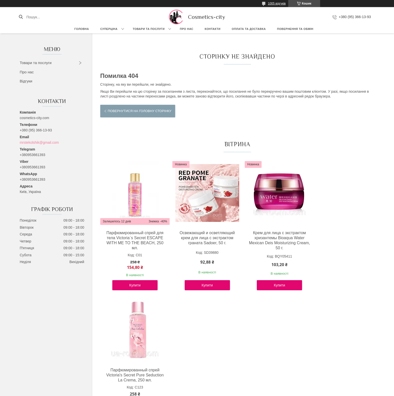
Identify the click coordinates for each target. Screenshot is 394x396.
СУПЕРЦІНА (109, 28)
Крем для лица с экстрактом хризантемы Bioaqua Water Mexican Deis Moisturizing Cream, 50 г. (271, 240)
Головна (81, 28)
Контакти (213, 28)
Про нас (186, 28)
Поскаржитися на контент (191, 391)
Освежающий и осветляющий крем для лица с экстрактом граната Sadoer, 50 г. (202, 238)
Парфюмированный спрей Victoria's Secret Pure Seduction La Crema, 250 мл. (341, 238)
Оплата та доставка (249, 28)
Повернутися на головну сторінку (139, 111)
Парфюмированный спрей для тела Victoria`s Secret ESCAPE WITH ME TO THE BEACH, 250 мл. (133, 240)
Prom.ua (220, 386)
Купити (133, 285)
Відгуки (26, 81)
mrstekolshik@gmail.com (39, 142)
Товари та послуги (149, 28)
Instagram (40, 366)
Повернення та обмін (295, 28)
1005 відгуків (277, 3)
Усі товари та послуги (235, 306)
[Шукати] (20, 17)
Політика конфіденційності (230, 391)
